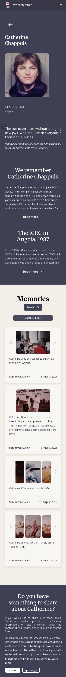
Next (53, 342)
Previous (12, 342)
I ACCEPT (12, 670)
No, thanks (31, 671)
